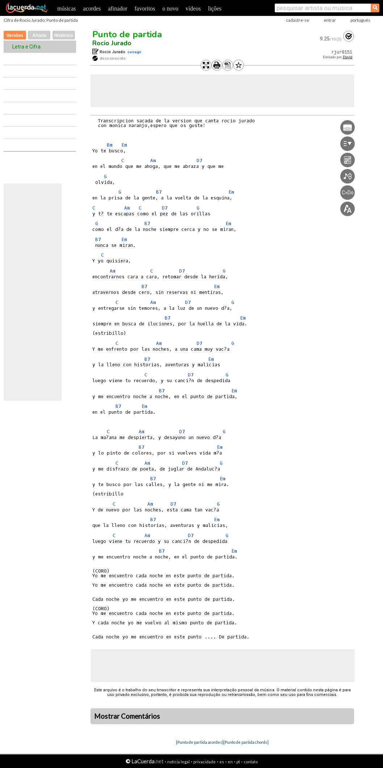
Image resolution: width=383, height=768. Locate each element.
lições (214, 8)
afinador (117, 8)
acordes (92, 8)
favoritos (145, 8)
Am (153, 160)
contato (251, 761)
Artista (39, 35)
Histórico (63, 35)
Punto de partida (127, 34)
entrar (330, 20)
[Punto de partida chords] (246, 742)
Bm (110, 145)
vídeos (193, 8)
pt (238, 761)
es (221, 761)
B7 (159, 192)
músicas (66, 8)
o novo (170, 8)
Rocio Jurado (111, 43)
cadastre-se (297, 20)
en (230, 761)
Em (124, 145)
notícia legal (178, 761)
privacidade (204, 761)
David (347, 57)
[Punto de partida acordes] (199, 742)
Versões (15, 35)
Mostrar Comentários (127, 716)
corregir (134, 52)
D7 (199, 160)
